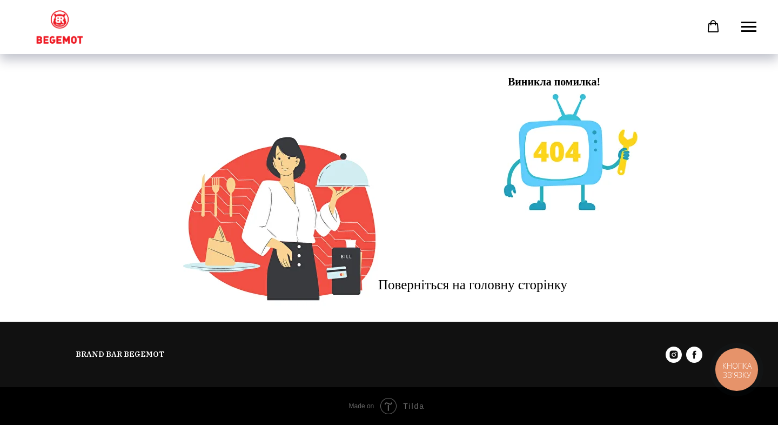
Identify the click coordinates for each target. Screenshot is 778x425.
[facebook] (694, 355)
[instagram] (674, 355)
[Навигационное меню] (748, 27)
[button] (713, 26)
